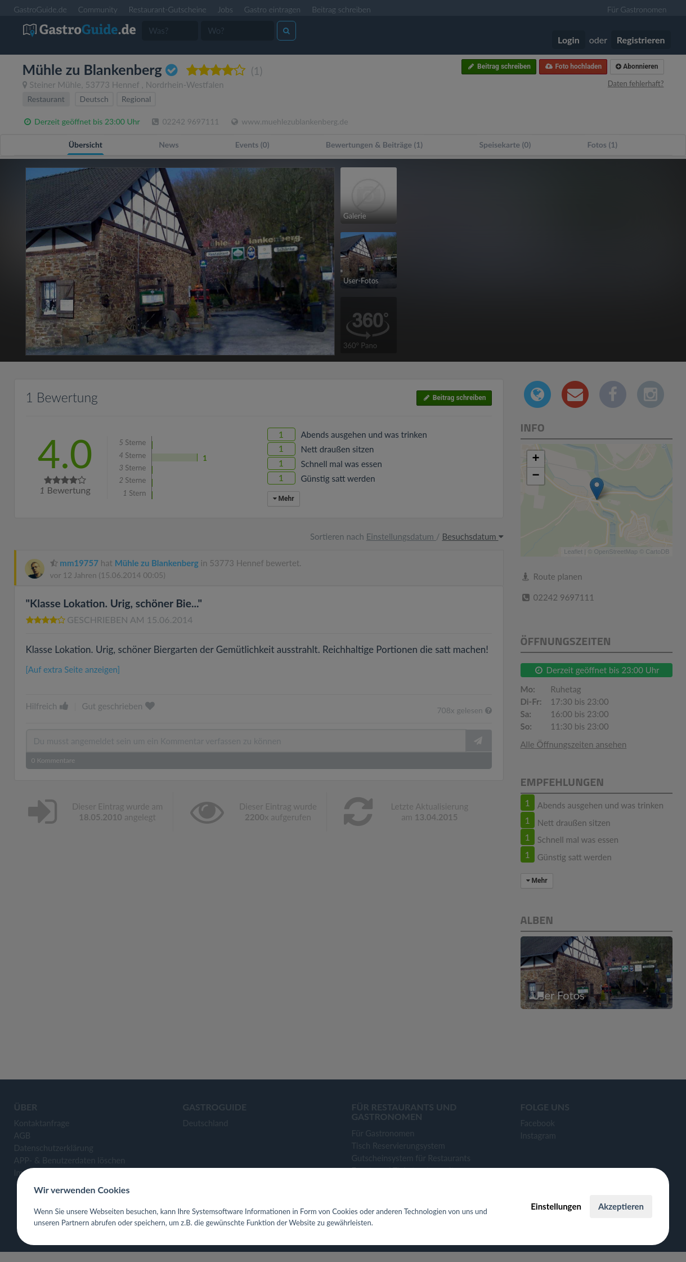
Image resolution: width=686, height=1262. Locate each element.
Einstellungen (556, 1206)
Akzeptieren (621, 1206)
